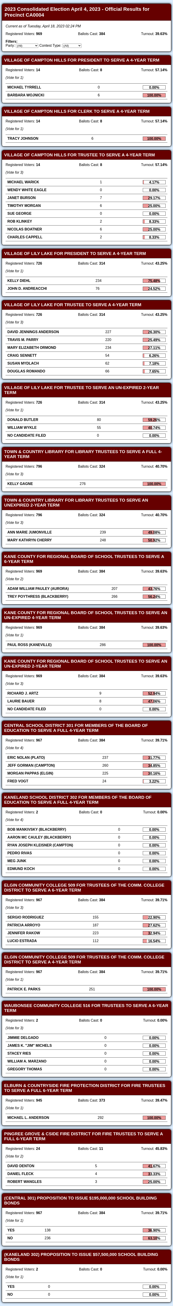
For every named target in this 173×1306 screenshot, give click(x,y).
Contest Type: (50, 45)
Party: (10, 45)
